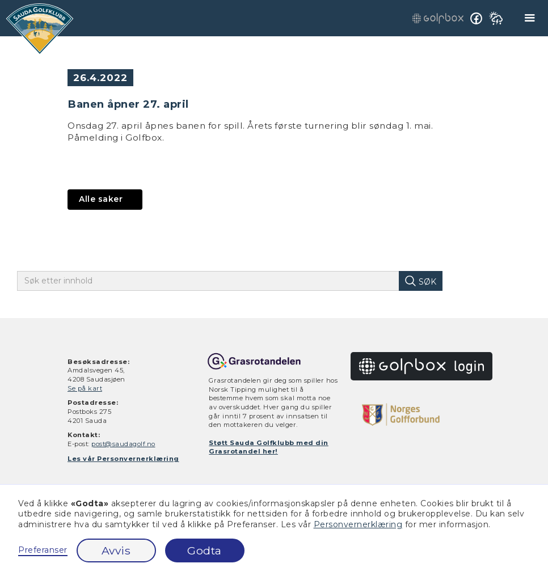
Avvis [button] (116, 550)
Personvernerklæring (358, 524)
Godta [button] (204, 550)
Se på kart (85, 388)
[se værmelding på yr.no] (496, 18)
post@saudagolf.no (123, 444)
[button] (530, 18)
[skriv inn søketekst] (216, 281)
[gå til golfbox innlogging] (437, 18)
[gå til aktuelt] (105, 199)
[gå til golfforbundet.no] (401, 414)
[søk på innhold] (420, 281)
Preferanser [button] (43, 550)
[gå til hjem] (40, 29)
